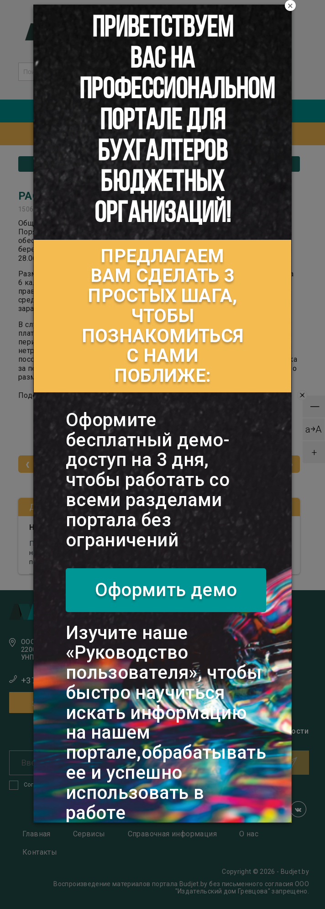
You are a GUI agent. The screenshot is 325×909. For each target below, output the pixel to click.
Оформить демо (166, 590)
